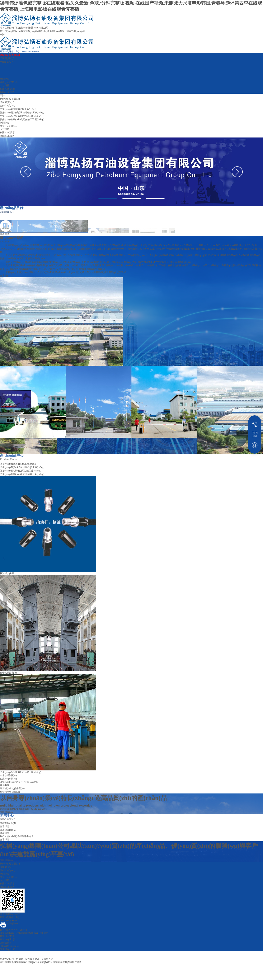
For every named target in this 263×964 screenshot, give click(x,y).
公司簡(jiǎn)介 (7, 58)
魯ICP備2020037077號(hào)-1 (14, 929)
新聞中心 (4, 79)
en (4, 34)
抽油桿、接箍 (7, 573)
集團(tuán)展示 (7, 88)
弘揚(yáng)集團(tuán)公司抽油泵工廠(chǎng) (22, 119)
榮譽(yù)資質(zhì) (8, 82)
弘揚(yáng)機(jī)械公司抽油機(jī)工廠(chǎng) (22, 112)
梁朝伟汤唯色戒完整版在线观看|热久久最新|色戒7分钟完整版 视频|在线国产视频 (40, 962)
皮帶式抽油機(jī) (8, 672)
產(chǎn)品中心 (7, 61)
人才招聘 (4, 85)
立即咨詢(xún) (7, 860)
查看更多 (4, 275)
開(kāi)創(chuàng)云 (9, 946)
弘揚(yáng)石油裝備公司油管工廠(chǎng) (20, 116)
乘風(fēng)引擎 (7, 939)
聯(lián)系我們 (7, 92)
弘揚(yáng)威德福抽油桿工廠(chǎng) (18, 109)
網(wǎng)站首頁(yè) (10, 55)
